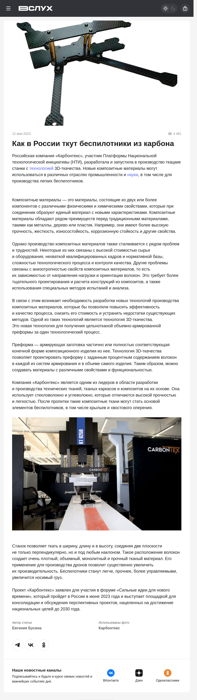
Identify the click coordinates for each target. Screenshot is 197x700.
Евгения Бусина (26, 628)
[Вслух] (36, 8)
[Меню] (8, 8)
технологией (41, 168)
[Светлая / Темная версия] (169, 8)
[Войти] (185, 8)
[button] (17, 645)
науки (132, 174)
